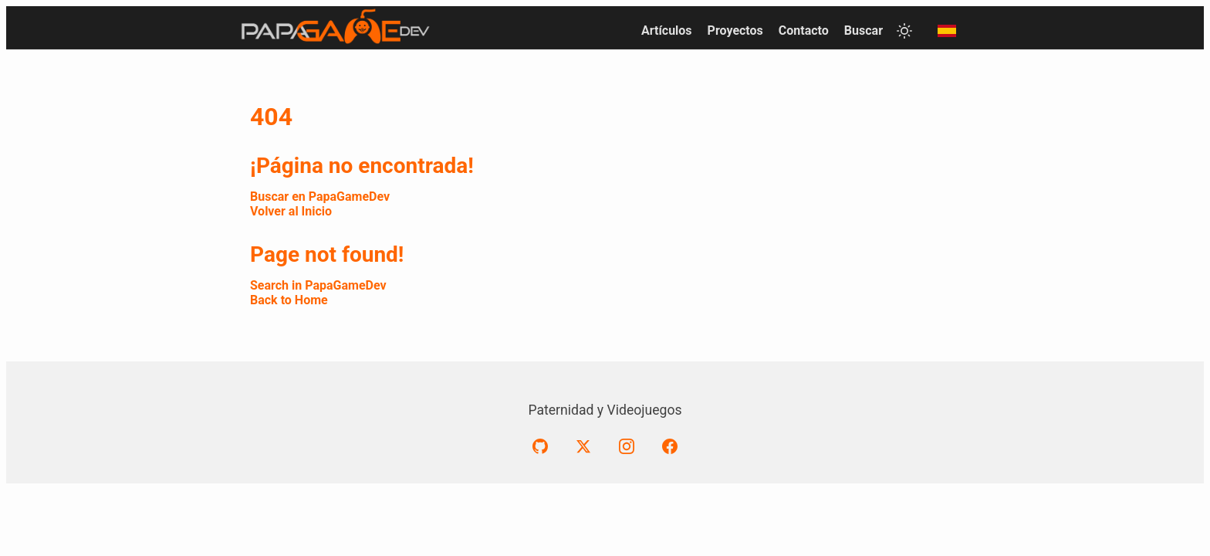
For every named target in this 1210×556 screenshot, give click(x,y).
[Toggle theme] (904, 31)
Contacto (804, 30)
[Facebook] (670, 446)
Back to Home (289, 300)
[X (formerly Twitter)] (583, 446)
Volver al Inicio (291, 211)
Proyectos (735, 30)
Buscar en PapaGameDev (320, 196)
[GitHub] (540, 446)
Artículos (666, 30)
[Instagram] (626, 446)
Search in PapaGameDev (318, 285)
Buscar (863, 30)
